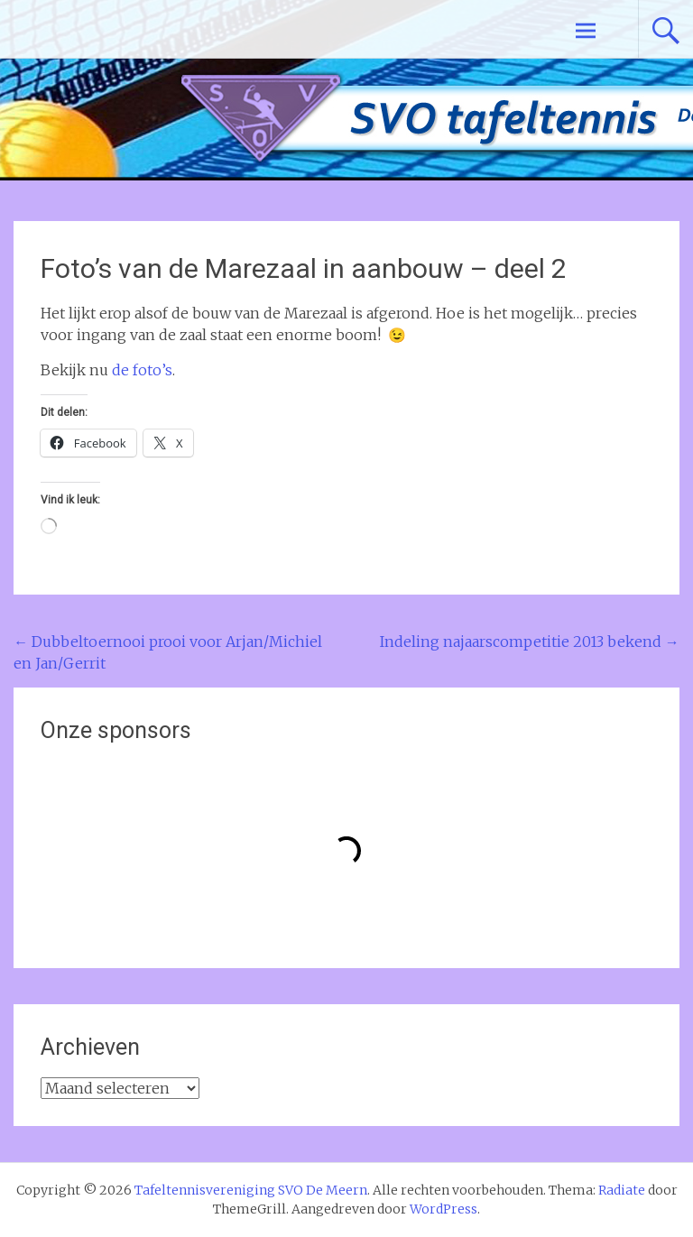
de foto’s (142, 370)
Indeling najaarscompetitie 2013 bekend (529, 641)
